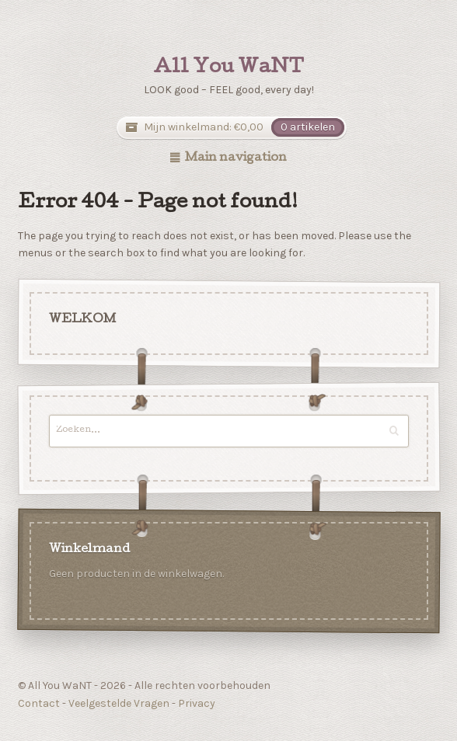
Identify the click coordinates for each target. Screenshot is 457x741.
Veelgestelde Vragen (118, 703)
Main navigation (236, 158)
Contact (39, 703)
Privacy (196, 703)
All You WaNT (228, 68)
